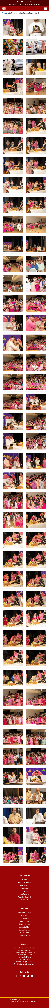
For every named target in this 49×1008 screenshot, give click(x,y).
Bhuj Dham (24, 918)
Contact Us (24, 900)
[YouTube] (24, 976)
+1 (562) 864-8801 (15, 4)
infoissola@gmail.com (32, 4)
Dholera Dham (24, 924)
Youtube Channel (24, 897)
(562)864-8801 (27, 962)
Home (24, 880)
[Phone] (28, 976)
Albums (4, 13)
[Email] (32, 976)
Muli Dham (24, 915)
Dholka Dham (25, 933)
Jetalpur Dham (24, 936)
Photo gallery (24, 885)
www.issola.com (34, 1000)
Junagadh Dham (24, 927)
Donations (24, 891)
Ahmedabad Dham (24, 913)
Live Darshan (24, 894)
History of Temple (24, 882)
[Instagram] (20, 976)
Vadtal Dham (24, 921)
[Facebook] (16, 976)
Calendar (24, 888)
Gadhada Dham (24, 930)
